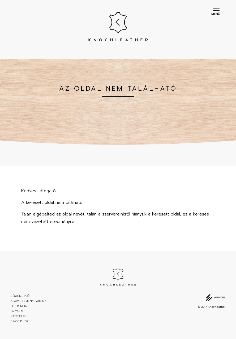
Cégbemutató (20, 296)
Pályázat (17, 311)
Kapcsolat (18, 316)
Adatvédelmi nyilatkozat (29, 301)
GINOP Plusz (20, 321)
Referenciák (20, 306)
